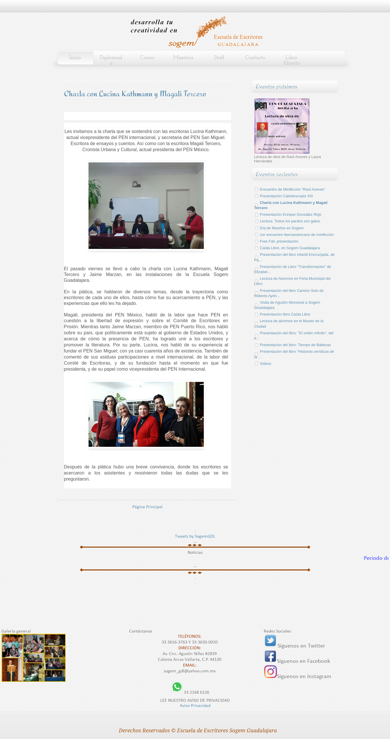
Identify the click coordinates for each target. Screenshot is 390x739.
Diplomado (111, 60)
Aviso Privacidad (195, 706)
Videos (266, 363)
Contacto (255, 58)
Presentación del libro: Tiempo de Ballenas (295, 345)
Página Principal (147, 507)
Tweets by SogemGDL (195, 536)
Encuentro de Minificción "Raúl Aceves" (292, 189)
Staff (219, 58)
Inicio (75, 58)
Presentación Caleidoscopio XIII (286, 196)
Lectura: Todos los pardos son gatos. (290, 221)
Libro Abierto (291, 60)
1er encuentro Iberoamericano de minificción (297, 234)
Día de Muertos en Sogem (282, 228)
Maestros (183, 58)
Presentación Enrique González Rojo (290, 214)
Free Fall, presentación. (279, 241)
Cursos (147, 58)
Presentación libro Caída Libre (285, 314)
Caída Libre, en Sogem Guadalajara (290, 248)
